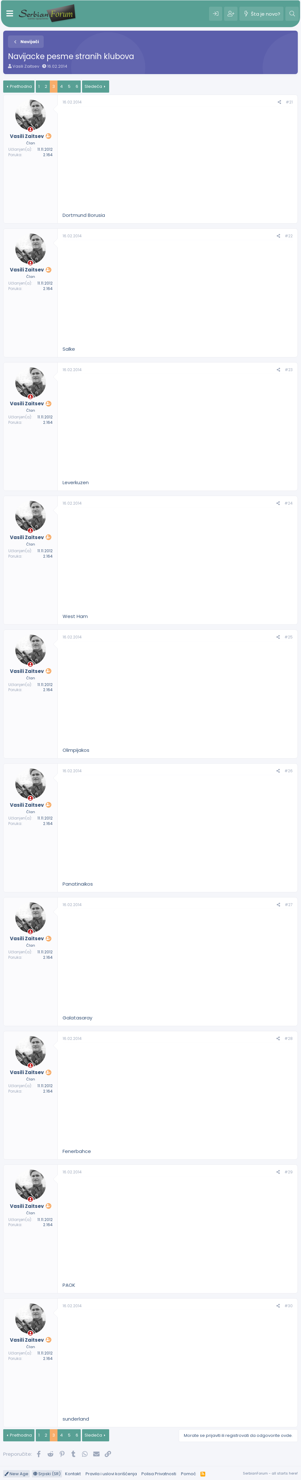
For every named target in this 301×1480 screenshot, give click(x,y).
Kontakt (73, 1474)
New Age (16, 1474)
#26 (288, 771)
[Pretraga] (292, 14)
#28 (288, 1038)
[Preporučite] (279, 102)
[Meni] (9, 13)
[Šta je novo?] (261, 14)
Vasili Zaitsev (25, 66)
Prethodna (21, 86)
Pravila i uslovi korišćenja (111, 1474)
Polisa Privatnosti (158, 1474)
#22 (289, 236)
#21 (289, 102)
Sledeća (93, 86)
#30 (288, 1305)
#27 (289, 904)
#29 (288, 1172)
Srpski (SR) (47, 1474)
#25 (288, 637)
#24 (288, 503)
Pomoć (188, 1474)
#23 (289, 369)
